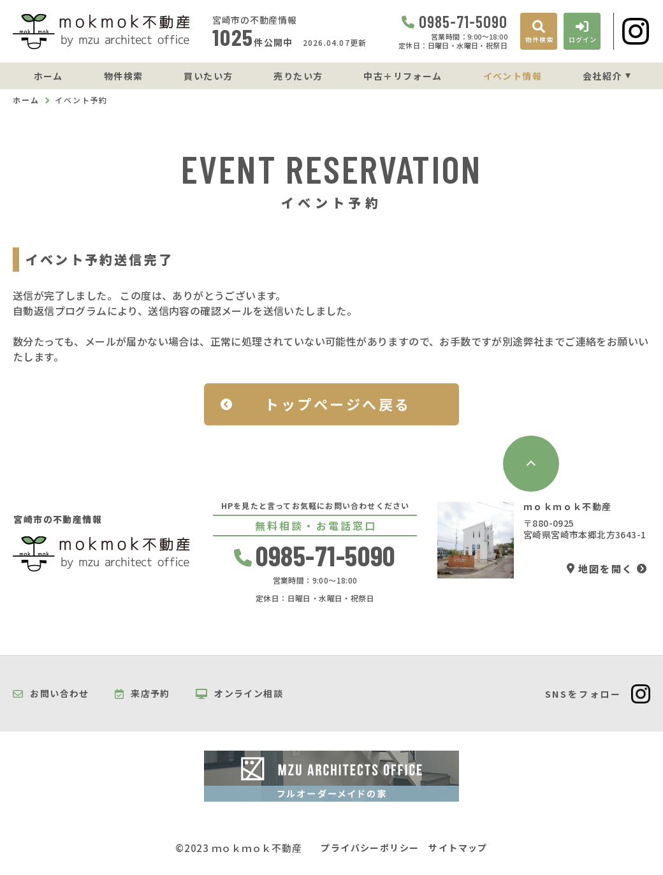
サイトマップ (457, 848)
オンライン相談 (239, 694)
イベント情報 (512, 76)
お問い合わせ (51, 694)
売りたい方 (298, 76)
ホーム (48, 76)
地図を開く (600, 568)
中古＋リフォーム (402, 76)
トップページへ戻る (338, 403)
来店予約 (142, 694)
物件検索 (123, 76)
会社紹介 (602, 76)
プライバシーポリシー (370, 848)
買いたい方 (208, 76)
